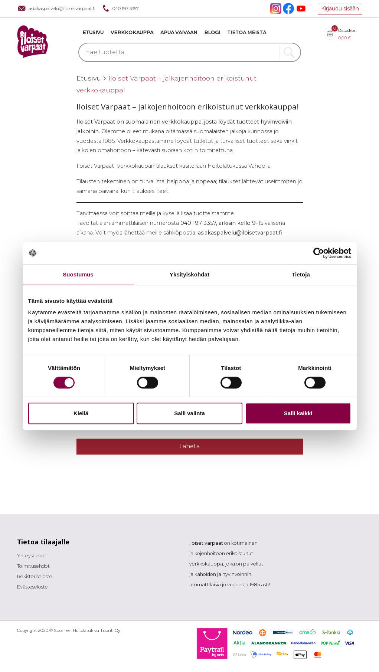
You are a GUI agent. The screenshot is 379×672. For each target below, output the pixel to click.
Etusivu (93, 32)
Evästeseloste (32, 587)
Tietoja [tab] (301, 274)
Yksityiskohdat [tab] (189, 274)
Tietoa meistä (246, 32)
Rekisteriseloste (34, 576)
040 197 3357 (120, 8)
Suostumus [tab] (78, 274)
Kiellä (80, 413)
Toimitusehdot (33, 566)
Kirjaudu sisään (340, 8)
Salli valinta (189, 413)
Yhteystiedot (31, 555)
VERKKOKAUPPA (132, 32)
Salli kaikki (298, 413)
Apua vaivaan (178, 32)
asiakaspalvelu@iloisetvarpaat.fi (56, 8)
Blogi (212, 32)
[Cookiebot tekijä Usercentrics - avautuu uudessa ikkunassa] (318, 253)
